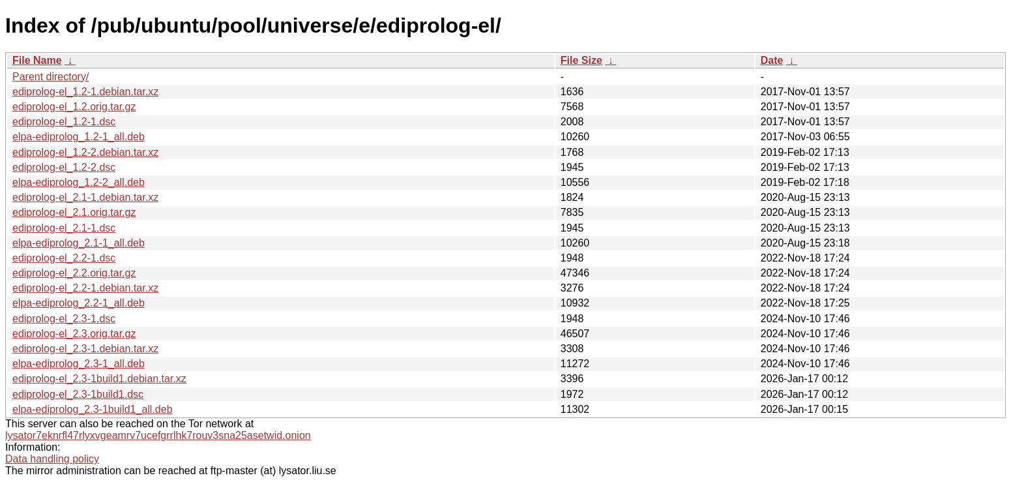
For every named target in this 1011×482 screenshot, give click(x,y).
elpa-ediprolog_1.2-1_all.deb (78, 136)
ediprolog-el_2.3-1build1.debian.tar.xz (99, 378)
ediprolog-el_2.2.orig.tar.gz (74, 273)
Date (772, 60)
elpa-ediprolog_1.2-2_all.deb (78, 182)
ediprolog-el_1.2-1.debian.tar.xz (85, 91)
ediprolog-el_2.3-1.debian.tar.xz (85, 348)
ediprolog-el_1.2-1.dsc (63, 121)
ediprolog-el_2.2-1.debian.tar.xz (85, 288)
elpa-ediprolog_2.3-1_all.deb (78, 363)
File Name (37, 60)
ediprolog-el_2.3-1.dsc (63, 318)
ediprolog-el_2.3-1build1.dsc (77, 394)
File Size (581, 60)
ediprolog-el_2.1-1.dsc (63, 227)
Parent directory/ (50, 76)
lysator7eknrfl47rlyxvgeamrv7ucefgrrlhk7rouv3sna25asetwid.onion (158, 435)
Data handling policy (52, 458)
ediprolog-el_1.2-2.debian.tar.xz (85, 152)
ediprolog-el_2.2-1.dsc (63, 258)
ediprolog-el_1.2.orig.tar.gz (74, 106)
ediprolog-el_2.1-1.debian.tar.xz (85, 197)
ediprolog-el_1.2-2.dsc (63, 167)
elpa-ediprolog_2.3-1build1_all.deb (92, 409)
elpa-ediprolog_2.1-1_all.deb (78, 243)
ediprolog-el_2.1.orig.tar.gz (74, 212)
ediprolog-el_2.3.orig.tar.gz (74, 333)
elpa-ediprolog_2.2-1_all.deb (78, 303)
